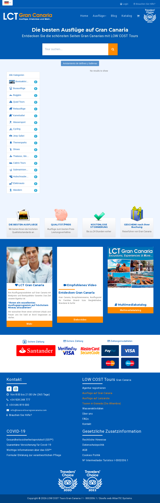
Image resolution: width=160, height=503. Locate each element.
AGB (84, 450)
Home (84, 15)
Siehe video (80, 319)
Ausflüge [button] (99, 15)
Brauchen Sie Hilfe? (144, 4)
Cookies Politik (91, 455)
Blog (114, 15)
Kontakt (86, 424)
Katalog (127, 15)
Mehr (29, 324)
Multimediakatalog (130, 310)
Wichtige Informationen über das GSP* (29, 450)
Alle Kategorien (16, 75)
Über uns (87, 413)
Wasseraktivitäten (92, 408)
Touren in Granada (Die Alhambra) (101, 403)
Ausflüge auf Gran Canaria (97, 393)
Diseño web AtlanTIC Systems (115, 498)
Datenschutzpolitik (93, 444)
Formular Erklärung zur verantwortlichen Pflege (34, 455)
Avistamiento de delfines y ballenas (80, 63)
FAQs (85, 418)
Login (124, 4)
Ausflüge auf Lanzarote (96, 398)
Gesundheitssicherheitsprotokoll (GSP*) (30, 439)
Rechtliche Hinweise (94, 439)
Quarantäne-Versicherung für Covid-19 (29, 444)
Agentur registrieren (94, 387)
